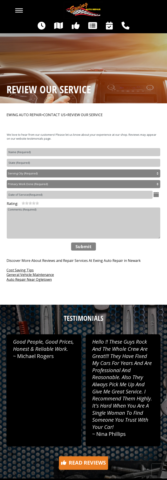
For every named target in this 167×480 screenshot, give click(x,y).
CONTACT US (54, 115)
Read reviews (83, 462)
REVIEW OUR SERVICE (85, 115)
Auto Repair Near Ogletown (29, 279)
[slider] (30, 203)
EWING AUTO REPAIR (24, 115)
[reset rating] (20, 203)
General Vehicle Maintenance (30, 274)
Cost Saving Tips (20, 270)
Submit (83, 246)
